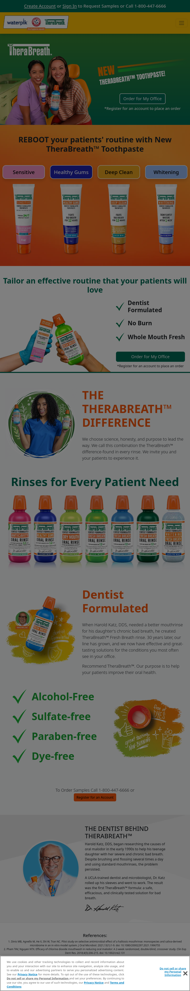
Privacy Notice (27, 974)
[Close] (185, 973)
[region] (95, 973)
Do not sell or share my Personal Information (38, 978)
